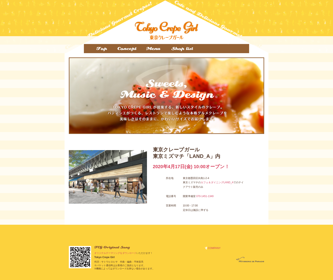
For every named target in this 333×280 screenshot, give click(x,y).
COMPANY (214, 248)
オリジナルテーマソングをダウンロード (115, 253)
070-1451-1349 (204, 196)
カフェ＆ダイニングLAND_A (217, 182)
